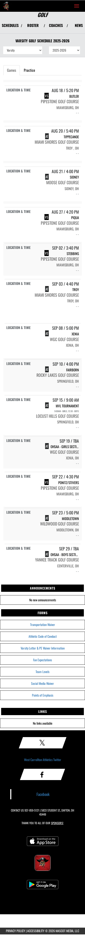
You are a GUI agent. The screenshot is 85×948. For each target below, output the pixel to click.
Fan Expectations (42, 659)
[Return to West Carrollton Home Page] (7, 6)
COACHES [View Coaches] (56, 25)
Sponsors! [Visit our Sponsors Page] (57, 823)
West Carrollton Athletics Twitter (42, 759)
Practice (29, 70)
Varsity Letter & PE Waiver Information (43, 648)
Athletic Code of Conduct (43, 636)
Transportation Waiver (42, 624)
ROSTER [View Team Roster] (33, 25)
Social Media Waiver (42, 683)
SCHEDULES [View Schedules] (10, 25)
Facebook (43, 794)
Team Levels (42, 671)
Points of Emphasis (42, 695)
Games (11, 70)
